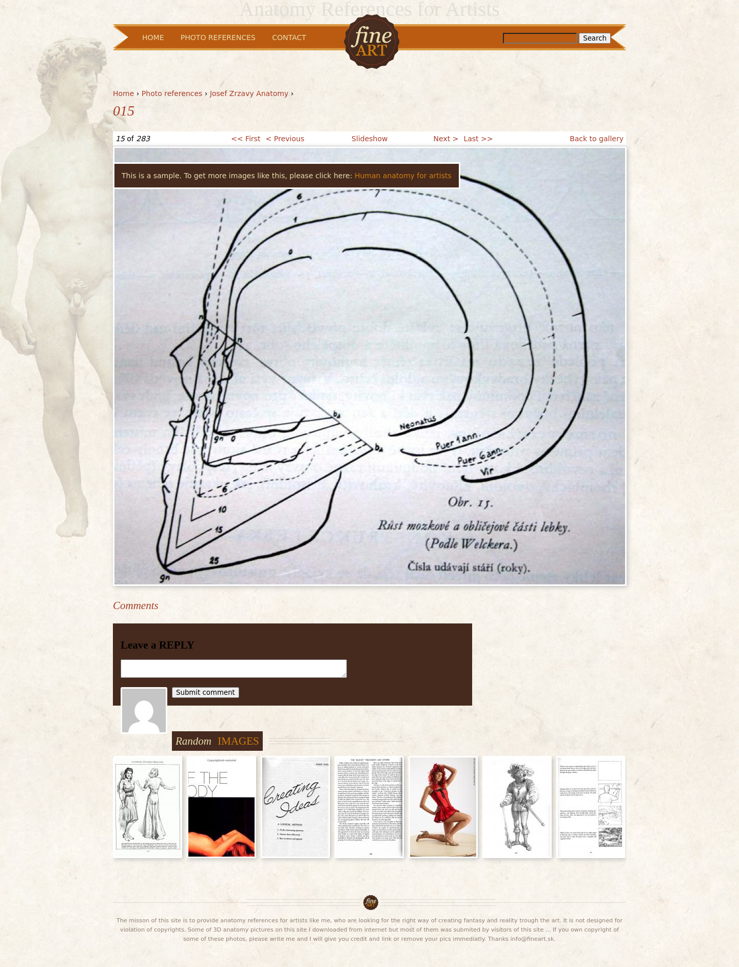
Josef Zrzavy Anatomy (249, 93)
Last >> (478, 139)
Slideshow (369, 139)
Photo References (218, 37)
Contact (289, 37)
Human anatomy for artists (403, 176)
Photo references (172, 93)
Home (123, 93)
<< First (245, 139)
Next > (446, 139)
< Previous (285, 139)
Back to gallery (597, 139)
